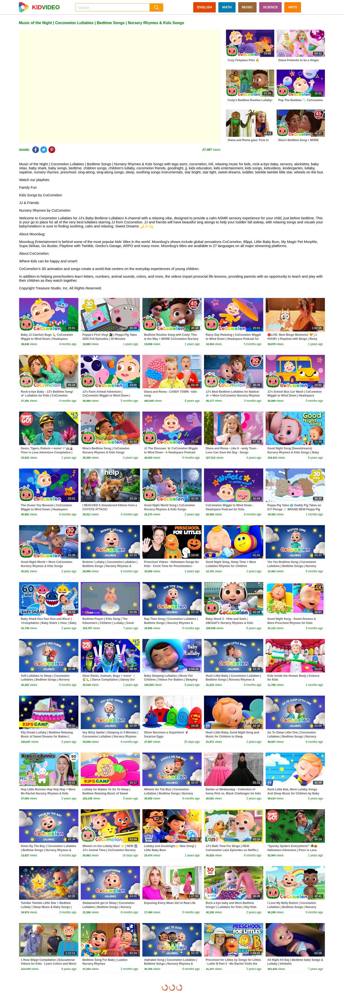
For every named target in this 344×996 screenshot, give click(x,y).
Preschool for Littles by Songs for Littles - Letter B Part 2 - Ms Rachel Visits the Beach (233, 964)
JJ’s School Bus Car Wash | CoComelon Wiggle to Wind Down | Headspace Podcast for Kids (294, 396)
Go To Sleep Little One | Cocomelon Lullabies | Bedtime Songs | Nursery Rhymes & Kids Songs (291, 736)
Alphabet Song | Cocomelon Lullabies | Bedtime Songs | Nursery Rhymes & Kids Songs (170, 964)
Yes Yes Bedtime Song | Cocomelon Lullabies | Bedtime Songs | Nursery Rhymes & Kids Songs (291, 566)
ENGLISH (204, 7)
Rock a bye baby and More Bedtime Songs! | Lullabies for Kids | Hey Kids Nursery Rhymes (231, 907)
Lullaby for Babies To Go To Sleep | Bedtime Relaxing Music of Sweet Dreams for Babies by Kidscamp (106, 793)
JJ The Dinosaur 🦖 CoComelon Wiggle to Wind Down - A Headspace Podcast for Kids (171, 452)
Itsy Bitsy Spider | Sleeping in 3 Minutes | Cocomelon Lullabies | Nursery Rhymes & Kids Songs (110, 736)
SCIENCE (270, 7)
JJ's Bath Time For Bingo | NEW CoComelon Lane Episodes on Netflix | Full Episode (232, 850)
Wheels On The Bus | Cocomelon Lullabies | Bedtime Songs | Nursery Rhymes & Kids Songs (168, 793)
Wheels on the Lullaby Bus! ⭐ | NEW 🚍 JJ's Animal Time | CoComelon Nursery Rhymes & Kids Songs (110, 850)
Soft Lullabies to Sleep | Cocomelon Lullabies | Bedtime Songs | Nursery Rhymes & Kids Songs (45, 680)
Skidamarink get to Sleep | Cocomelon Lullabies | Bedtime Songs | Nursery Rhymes (108, 907)
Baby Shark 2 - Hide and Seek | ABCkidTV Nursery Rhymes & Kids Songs (229, 623)
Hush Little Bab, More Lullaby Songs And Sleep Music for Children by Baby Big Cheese (293, 793)
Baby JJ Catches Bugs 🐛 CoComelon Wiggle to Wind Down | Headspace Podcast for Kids (47, 339)
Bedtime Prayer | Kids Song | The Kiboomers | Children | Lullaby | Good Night (108, 623)
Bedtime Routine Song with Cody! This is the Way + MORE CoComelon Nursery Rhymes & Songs (171, 339)
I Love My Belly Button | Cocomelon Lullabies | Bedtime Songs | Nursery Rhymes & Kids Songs (291, 907)
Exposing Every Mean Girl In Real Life (169, 903)
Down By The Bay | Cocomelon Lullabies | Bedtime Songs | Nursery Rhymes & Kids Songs (48, 850)
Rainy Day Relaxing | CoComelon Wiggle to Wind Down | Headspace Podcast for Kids (233, 339)
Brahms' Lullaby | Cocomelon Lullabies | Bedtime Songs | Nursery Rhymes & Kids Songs (109, 566)
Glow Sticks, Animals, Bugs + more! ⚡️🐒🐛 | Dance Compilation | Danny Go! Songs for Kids (109, 680)
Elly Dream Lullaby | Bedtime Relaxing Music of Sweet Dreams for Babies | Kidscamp (47, 736)
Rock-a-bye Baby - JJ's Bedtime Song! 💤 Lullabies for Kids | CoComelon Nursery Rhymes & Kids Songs (47, 396)
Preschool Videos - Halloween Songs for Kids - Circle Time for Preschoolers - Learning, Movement (171, 566)
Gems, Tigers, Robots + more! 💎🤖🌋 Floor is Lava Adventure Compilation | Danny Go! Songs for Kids (47, 452)
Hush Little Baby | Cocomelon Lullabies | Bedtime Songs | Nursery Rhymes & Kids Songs (233, 680)
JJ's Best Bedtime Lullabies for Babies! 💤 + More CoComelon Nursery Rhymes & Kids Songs (233, 396)
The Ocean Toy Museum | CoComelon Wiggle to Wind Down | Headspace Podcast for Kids (46, 509)
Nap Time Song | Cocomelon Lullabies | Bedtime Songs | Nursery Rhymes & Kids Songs (171, 623)
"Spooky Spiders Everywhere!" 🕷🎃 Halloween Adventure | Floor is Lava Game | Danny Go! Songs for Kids (292, 850)
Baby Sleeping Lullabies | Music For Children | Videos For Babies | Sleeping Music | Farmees (170, 680)
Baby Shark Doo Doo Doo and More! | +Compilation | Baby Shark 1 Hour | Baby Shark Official (48, 623)
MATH (226, 7)
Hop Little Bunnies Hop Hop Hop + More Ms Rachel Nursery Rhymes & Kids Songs (48, 793)
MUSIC (247, 7)
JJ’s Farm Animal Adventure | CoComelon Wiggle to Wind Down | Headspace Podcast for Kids (106, 396)
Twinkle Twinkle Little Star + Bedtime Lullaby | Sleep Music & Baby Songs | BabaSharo (46, 907)
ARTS (292, 7)
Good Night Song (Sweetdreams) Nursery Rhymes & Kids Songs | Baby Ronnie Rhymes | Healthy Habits (293, 452)
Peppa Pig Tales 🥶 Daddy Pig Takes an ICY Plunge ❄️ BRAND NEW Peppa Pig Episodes (294, 509)
